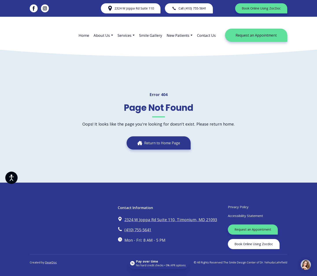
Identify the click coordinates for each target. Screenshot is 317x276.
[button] (34, 8)
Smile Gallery (150, 35)
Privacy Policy (238, 207)
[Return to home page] (50, 35)
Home (84, 35)
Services (124, 35)
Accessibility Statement (245, 215)
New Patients (178, 35)
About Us (102, 35)
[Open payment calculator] (158, 263)
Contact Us (206, 35)
